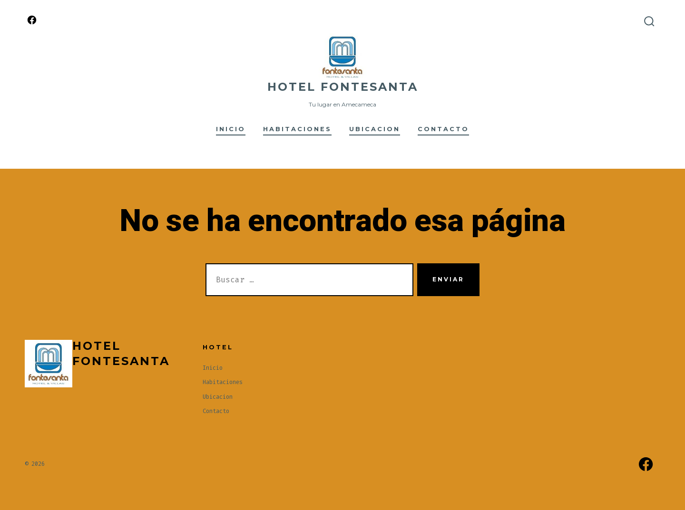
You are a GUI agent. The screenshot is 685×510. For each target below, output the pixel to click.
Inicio (230, 129)
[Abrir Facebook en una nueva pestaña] (32, 20)
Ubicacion (374, 129)
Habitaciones (297, 129)
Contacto (443, 129)
